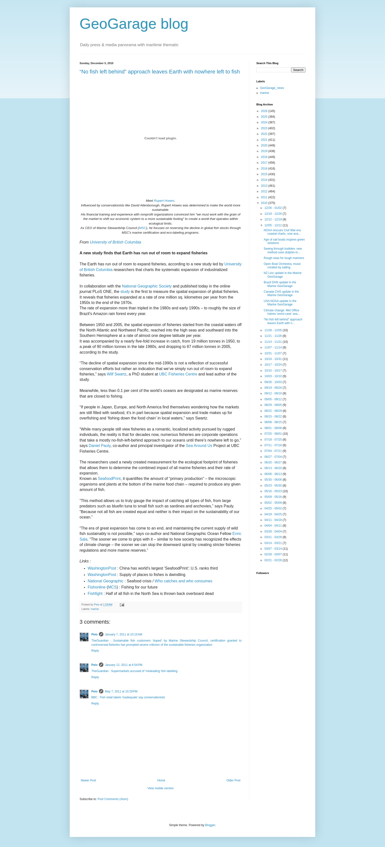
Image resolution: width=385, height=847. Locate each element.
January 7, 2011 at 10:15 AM (123, 634)
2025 (264, 116)
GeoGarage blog (134, 23)
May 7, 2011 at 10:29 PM (121, 691)
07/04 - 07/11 (273, 451)
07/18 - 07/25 (273, 439)
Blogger (210, 825)
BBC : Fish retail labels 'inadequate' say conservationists (128, 697)
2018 (264, 157)
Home (161, 780)
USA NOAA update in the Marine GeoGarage (280, 302)
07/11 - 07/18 (273, 445)
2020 (264, 145)
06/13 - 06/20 (273, 468)
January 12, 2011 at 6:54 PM (123, 665)
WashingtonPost (102, 575)
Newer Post (88, 780)
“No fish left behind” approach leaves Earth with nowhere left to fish (160, 72)
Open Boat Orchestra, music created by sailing (282, 265)
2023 (264, 128)
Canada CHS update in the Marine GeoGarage (281, 293)
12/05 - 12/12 (273, 225)
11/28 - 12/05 (273, 330)
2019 (264, 151)
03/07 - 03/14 (273, 548)
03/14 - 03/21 (273, 543)
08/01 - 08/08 (273, 428)
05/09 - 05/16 (273, 497)
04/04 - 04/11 (273, 525)
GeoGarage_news (272, 88)
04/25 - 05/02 (273, 508)
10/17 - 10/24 (273, 364)
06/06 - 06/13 (273, 474)
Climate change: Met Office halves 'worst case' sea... (282, 312)
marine (95, 608)
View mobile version (161, 788)
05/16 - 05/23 (273, 491)
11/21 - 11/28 (273, 336)
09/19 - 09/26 (273, 387)
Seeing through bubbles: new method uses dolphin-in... (283, 250)
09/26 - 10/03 (273, 382)
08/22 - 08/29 (273, 411)
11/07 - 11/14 (273, 347)
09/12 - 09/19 (273, 393)
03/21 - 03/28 (273, 537)
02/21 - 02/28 (273, 560)
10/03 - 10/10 (273, 376)
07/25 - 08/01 (273, 433)
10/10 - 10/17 (273, 370)
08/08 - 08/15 (273, 422)
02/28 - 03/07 (273, 554)
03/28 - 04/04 (273, 531)
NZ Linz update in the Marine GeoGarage (283, 274)
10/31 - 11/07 (273, 353)
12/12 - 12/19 (273, 219)
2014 (264, 180)
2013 (264, 185)
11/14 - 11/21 (273, 342)
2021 (264, 140)
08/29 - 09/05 (273, 405)
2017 (264, 162)
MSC (142, 228)
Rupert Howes (164, 200)
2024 (264, 122)
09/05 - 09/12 (273, 399)
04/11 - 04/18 (273, 520)
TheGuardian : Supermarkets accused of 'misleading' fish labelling (134, 671)
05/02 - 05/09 (273, 502)
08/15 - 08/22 (273, 416)
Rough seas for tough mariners (284, 258)
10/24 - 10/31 (273, 359)
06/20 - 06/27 (273, 462)
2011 (264, 197)
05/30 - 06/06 (273, 479)
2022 (264, 134)
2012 (264, 191)
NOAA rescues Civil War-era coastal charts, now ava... (282, 232)
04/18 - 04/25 (273, 514)
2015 (264, 174)
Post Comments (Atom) (112, 799)
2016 (264, 168)
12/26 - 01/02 (273, 208)
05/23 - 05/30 (273, 485)
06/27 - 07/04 (273, 457)
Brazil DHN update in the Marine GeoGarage (280, 284)
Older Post (233, 780)
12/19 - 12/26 (273, 213)
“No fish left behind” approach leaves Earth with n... (283, 321)
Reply (95, 650)
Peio (94, 634)
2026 (264, 111)
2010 (264, 203)
